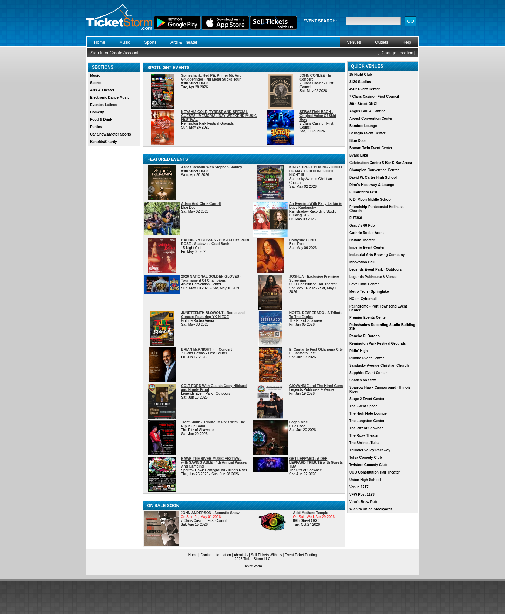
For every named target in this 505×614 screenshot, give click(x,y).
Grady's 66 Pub (362, 225)
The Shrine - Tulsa (364, 443)
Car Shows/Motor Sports (110, 134)
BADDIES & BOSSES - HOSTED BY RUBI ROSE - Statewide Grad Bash (215, 242)
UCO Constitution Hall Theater (374, 472)
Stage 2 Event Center (366, 399)
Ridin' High (358, 351)
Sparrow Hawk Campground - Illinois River (379, 389)
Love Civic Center (364, 284)
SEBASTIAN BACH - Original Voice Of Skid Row (317, 116)
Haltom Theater (362, 240)
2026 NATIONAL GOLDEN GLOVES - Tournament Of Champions (211, 278)
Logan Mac (298, 422)
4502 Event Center (364, 89)
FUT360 (355, 218)
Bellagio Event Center (367, 133)
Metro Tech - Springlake (369, 292)
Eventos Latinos (103, 105)
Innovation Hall (362, 262)
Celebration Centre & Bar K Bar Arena (380, 163)
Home (99, 42)
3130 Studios (360, 82)
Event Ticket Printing (301, 555)
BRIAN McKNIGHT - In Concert (206, 349)
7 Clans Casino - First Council (374, 96)
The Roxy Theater (364, 435)
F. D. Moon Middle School (370, 199)
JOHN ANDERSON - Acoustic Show (210, 513)
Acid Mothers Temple (310, 513)
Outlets (381, 42)
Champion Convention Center (374, 170)
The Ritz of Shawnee (366, 428)
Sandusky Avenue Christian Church (379, 365)
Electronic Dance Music (109, 97)
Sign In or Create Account (114, 52)
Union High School (365, 480)
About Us (241, 555)
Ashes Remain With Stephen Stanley (211, 167)
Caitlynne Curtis (302, 240)
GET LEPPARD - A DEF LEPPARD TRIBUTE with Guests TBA (316, 462)
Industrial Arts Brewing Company (377, 255)
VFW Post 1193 (362, 494)
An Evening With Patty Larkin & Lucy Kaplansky (315, 205)
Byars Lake (358, 155)
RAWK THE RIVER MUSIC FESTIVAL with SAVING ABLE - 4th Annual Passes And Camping (214, 462)
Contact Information (216, 555)
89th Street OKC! (363, 104)
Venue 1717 (358, 487)
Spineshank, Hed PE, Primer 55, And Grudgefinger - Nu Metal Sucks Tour (211, 77)
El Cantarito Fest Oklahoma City (316, 349)
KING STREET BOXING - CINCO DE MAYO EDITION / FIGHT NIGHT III (315, 171)
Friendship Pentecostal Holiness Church (376, 209)
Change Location (397, 52)
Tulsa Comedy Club (365, 458)
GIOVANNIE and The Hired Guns (316, 386)
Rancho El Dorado (364, 336)
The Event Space (363, 406)
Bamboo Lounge (363, 126)
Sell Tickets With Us (266, 555)
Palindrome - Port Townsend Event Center (378, 308)
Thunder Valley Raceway (369, 450)
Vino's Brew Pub (363, 502)
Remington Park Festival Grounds (377, 343)
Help (406, 42)
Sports (150, 42)
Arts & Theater (183, 42)
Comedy (97, 112)
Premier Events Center (368, 317)
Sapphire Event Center (368, 373)
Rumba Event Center (366, 358)
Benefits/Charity (103, 142)
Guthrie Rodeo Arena (366, 233)
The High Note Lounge (368, 413)
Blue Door (357, 141)
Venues (354, 42)
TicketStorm (252, 566)
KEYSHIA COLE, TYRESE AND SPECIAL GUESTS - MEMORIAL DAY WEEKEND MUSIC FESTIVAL (219, 116)
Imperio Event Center (367, 247)
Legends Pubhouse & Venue (372, 277)
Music (124, 42)
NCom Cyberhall (363, 299)
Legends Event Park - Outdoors (375, 269)
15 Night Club (360, 74)
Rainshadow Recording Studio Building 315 (382, 327)
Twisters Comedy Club (368, 465)
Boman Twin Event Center (370, 148)
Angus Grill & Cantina (367, 111)
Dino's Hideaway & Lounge (371, 185)
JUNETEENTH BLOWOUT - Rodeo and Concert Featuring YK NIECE (213, 315)
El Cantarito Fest (363, 192)
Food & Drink (101, 120)
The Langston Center (366, 421)
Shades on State (363, 380)
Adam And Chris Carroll (201, 204)
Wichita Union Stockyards (370, 509)
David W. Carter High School (373, 177)
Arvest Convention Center (370, 118)
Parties (96, 127)
